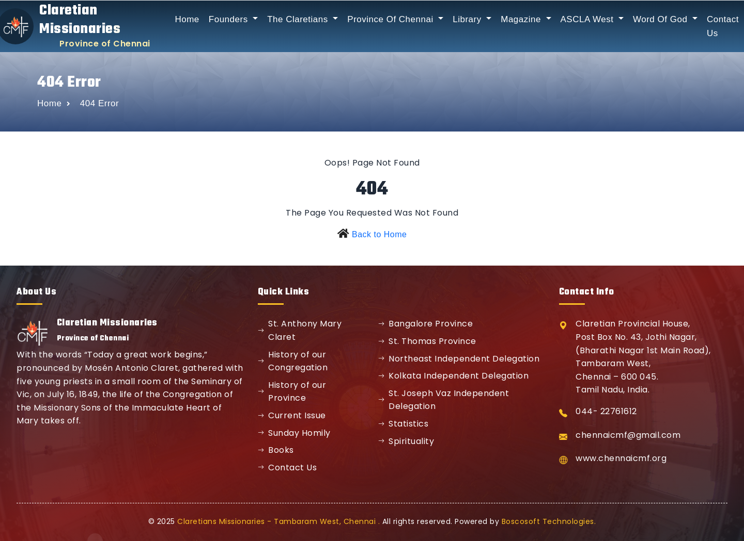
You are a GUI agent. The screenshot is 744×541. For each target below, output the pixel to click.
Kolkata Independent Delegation (453, 376)
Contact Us (287, 467)
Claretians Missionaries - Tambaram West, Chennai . (278, 521)
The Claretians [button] (299, 19)
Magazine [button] (522, 19)
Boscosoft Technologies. (549, 521)
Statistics (403, 424)
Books (276, 450)
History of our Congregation (293, 361)
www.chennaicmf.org (621, 458)
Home (187, 19)
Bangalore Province (425, 324)
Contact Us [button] (723, 26)
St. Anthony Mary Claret (300, 330)
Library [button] (468, 19)
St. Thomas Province (427, 341)
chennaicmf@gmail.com (628, 435)
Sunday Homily (294, 433)
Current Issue (292, 415)
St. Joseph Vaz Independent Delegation (443, 400)
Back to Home (379, 234)
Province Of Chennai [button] (391, 19)
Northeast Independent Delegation (459, 359)
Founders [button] (230, 19)
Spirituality (406, 441)
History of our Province (292, 391)
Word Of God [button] (661, 19)
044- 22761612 (606, 411)
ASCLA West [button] (588, 19)
